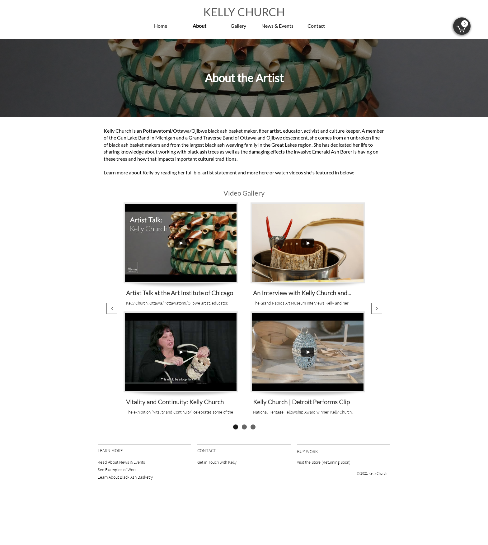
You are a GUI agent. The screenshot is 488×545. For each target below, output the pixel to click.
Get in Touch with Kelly (217, 462)
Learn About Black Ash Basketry (125, 477)
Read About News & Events (121, 462)
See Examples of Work (117, 469)
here (264, 172)
